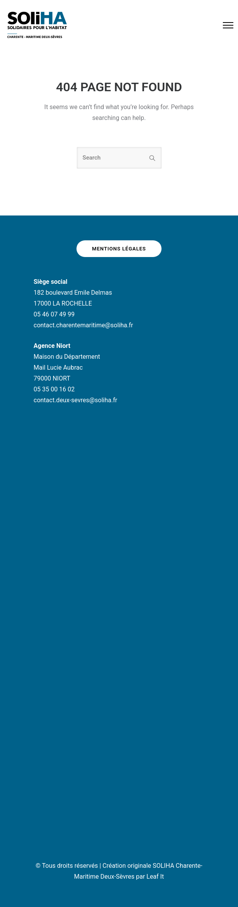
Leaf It (155, 876)
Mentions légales (119, 249)
